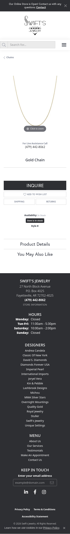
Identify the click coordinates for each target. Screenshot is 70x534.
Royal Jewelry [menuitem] (35, 411)
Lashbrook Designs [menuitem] (35, 388)
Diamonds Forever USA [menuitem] (35, 364)
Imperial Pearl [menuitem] (35, 369)
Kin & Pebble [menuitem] (35, 383)
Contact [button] (41, 7)
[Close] (65, 5)
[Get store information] (35, 304)
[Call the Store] (35, 300)
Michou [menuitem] (35, 392)
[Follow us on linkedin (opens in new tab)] (26, 492)
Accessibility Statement (35, 516)
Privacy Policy (22, 509)
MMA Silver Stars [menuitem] (35, 397)
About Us (35, 441)
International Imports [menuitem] (35, 374)
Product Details (35, 244)
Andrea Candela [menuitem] (35, 350)
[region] (35, 102)
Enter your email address (35, 475)
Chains (10, 57)
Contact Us (35, 460)
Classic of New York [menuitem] (35, 355)
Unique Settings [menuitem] (35, 425)
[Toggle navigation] (64, 44)
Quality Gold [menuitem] (35, 406)
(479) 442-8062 (35, 147)
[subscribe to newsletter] (52, 482)
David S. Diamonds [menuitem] (35, 360)
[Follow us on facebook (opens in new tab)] (35, 492)
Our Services (35, 446)
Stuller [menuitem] (35, 416)
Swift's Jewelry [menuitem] (35, 420)
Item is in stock (35, 220)
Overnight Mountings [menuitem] (35, 402)
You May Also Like (35, 254)
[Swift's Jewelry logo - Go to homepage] (35, 25)
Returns (51, 201)
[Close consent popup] (64, 528)
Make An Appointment (35, 455)
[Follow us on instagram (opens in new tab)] (44, 492)
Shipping (19, 201)
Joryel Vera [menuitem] (35, 378)
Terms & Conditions (44, 509)
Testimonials (35, 450)
